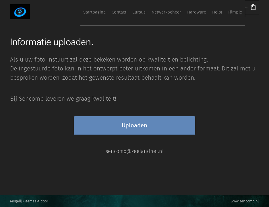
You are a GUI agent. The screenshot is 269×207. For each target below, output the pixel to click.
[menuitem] (144, 12)
